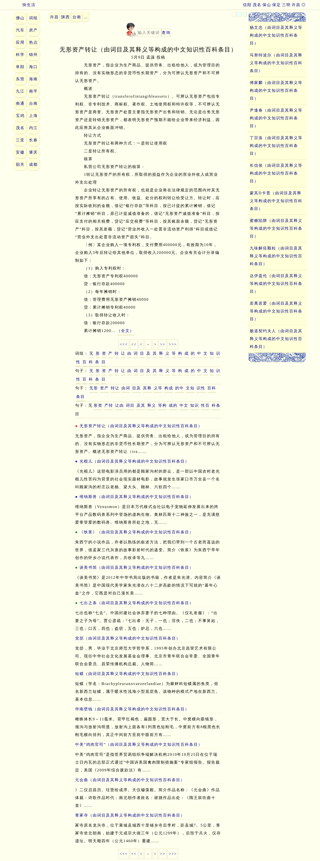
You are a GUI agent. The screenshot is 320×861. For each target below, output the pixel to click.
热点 (33, 42)
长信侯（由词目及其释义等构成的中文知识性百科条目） (276, 173)
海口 (33, 67)
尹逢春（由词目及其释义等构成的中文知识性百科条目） (276, 118)
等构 (162, 405)
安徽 (20, 152)
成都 (33, 164)
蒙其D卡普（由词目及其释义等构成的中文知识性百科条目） (276, 201)
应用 (20, 42)
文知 (190, 388)
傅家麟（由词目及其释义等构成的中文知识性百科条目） (276, 90)
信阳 (247, 5)
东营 (20, 79)
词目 (130, 405)
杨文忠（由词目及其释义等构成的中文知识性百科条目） (276, 35)
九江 (20, 91)
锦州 (33, 54)
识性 (201, 388)
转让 (115, 388)
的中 (179, 388)
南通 (20, 103)
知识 (194, 405)
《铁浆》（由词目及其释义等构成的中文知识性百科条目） (137, 532)
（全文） (125, 331)
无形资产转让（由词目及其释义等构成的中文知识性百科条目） (141, 426)
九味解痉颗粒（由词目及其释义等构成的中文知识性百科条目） (276, 256)
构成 (168, 388)
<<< (124, 344)
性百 (205, 405)
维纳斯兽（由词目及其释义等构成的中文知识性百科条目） (137, 497)
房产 (33, 30)
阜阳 (20, 67)
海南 (33, 79)
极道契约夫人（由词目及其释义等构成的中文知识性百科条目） (276, 339)
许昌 (296, 5)
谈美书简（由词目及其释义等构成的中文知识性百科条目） (137, 567)
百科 (211, 388)
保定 (276, 5)
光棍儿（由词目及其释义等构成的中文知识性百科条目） (134, 461)
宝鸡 (20, 116)
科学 (20, 54)
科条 (216, 405)
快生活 (25, 5)
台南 (33, 103)
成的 (173, 405)
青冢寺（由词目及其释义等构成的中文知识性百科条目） (130, 815)
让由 (119, 405)
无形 (93, 388)
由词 (125, 388)
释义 (151, 405)
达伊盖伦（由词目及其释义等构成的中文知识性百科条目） (276, 283)
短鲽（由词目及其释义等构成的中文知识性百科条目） (127, 674)
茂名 (257, 5)
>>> (173, 344)
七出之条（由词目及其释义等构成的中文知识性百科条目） (137, 603)
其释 (147, 388)
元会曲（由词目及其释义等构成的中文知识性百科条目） (130, 780)
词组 (33, 18)
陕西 (65, 17)
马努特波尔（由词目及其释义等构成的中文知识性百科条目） (276, 63)
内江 (33, 128)
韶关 (20, 164)
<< (134, 344)
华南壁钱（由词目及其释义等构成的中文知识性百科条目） (132, 709)
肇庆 (33, 152)
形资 (98, 405)
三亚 (20, 140)
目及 (136, 388)
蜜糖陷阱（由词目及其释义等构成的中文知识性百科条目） (276, 228)
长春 (33, 140)
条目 (80, 396)
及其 (141, 405)
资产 (104, 388)
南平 (33, 91)
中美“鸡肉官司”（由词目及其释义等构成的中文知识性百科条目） (138, 744)
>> (162, 344)
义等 (158, 388)
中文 (184, 405)
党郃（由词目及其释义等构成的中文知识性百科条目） (127, 638)
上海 (33, 116)
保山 (266, 5)
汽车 (20, 30)
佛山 (20, 18)
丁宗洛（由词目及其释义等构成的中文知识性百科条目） (276, 146)
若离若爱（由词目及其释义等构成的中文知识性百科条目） (276, 311)
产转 (108, 405)
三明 (286, 5)
